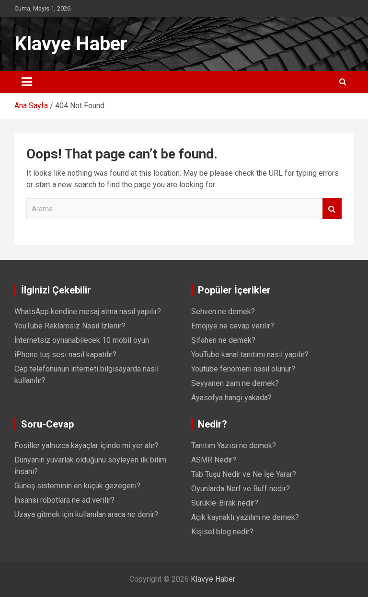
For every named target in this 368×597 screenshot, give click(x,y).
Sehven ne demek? (223, 311)
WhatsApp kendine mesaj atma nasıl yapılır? (87, 311)
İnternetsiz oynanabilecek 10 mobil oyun (81, 340)
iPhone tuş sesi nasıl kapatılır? (65, 354)
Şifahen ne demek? (223, 340)
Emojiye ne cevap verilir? (232, 325)
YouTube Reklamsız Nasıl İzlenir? (70, 325)
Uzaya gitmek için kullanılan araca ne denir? (86, 514)
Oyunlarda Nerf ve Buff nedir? (240, 488)
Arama (332, 209)
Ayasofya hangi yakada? (231, 397)
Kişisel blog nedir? (222, 531)
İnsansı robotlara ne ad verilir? (64, 500)
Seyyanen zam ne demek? (235, 383)
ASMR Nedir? (213, 459)
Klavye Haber (70, 44)
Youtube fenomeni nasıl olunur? (243, 368)
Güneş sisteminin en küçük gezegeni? (77, 485)
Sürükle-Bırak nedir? (224, 502)
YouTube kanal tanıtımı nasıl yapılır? (250, 354)
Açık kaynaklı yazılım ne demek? (245, 517)
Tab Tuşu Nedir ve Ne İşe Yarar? (243, 474)
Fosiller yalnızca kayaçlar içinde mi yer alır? (86, 445)
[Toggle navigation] (26, 82)
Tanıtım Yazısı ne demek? (233, 445)
